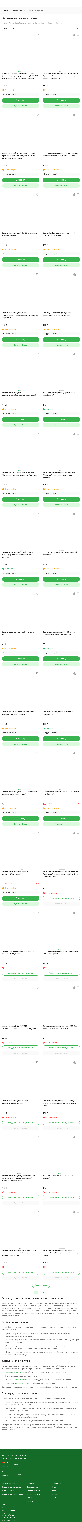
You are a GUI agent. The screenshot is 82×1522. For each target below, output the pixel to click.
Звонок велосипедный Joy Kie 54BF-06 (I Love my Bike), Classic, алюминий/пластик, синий (60, 1252)
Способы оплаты (33, 1490)
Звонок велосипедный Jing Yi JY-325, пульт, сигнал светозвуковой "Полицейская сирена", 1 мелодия (20, 1252)
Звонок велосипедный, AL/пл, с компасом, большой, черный (60, 952)
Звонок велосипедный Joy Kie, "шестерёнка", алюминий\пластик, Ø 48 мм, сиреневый (20, 315)
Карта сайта (20, 1474)
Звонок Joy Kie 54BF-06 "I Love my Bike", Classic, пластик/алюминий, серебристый (19, 473)
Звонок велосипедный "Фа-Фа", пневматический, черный (15, 1102)
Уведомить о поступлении (61, 898)
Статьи (54, 1497)
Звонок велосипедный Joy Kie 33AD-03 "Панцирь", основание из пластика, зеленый (59, 474)
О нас (54, 1487)
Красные (30, 23)
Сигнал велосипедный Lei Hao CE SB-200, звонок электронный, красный (60, 1027)
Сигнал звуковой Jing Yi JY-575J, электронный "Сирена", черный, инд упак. (19, 1027)
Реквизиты (31, 1501)
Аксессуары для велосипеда (12, 1490)
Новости (55, 1490)
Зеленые (51, 23)
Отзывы (55, 1494)
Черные (5, 23)
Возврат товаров (33, 1494)
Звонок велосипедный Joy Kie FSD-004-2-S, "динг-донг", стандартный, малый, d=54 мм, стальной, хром (61, 874)
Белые (11, 23)
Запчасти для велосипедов (12, 1494)
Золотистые (61, 23)
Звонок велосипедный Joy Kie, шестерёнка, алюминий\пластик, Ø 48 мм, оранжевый (61, 154)
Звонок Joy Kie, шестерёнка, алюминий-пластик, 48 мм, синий (59, 234)
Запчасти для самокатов (11, 1487)
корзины (19, 1383)
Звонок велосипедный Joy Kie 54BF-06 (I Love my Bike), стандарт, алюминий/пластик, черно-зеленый (18, 1178)
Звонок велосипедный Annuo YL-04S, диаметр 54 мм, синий (17, 872)
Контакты (30, 1497)
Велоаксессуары (18, 11)
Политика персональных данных (7, 1474)
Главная (5, 11)
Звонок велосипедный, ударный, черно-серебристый (59, 393)
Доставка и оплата (34, 1487)
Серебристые (20, 23)
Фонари (8, 1372)
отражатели (19, 1372)
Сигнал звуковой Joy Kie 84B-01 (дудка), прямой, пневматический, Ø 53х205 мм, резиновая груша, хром (18, 155)
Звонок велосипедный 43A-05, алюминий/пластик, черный (19, 234)
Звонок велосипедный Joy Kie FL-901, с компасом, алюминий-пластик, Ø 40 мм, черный (59, 1103)
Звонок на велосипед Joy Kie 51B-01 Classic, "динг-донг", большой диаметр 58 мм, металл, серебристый (61, 75)
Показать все (41, 1285)
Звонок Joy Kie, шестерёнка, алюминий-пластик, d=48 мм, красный (18, 713)
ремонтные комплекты (23, 1379)
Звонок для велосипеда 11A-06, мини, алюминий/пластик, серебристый (59, 633)
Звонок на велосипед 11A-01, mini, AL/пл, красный (19, 633)
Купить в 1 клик (20, 105)
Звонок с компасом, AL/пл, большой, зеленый (58, 1176)
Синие (37, 23)
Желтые (44, 23)
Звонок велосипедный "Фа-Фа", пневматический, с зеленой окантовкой (19, 393)
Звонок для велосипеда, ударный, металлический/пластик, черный (57, 314)
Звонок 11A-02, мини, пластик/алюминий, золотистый (60, 553)
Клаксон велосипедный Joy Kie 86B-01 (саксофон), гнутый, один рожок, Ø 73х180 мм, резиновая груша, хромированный (20, 75)
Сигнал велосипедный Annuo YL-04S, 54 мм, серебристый (61, 792)
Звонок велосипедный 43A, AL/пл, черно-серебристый (60, 713)
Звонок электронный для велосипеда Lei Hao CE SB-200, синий (19, 952)
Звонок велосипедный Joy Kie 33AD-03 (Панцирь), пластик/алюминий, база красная (18, 554)
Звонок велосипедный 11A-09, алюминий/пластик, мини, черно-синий (19, 792)
